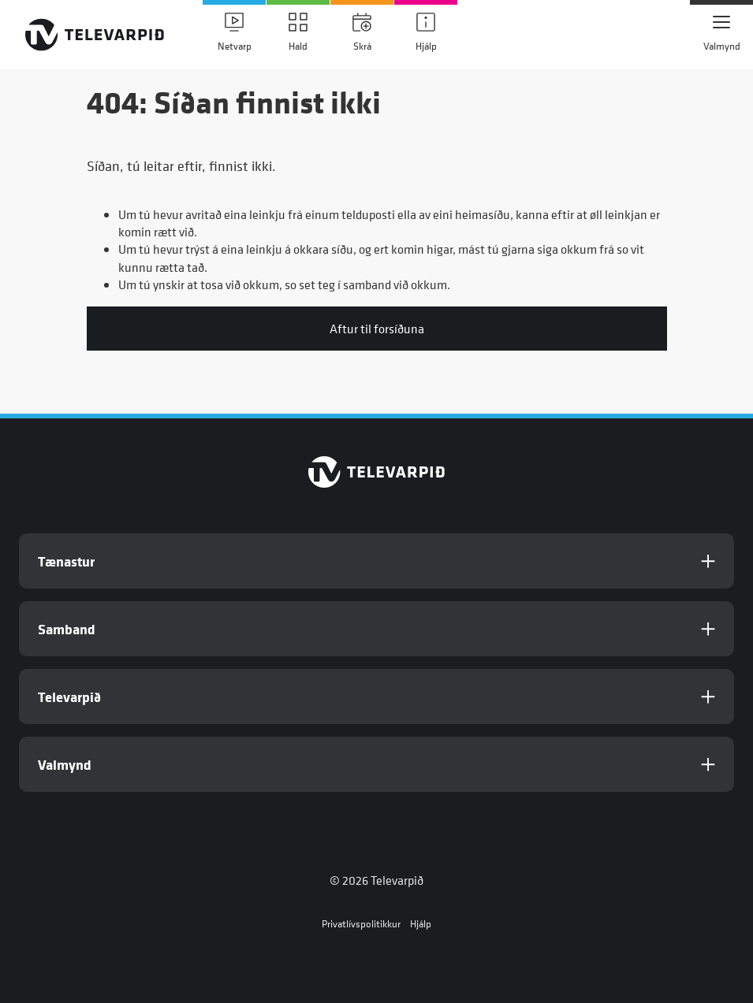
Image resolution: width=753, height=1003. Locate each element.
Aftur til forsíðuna (377, 328)
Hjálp (420, 924)
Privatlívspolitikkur (361, 924)
